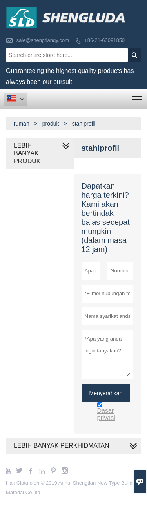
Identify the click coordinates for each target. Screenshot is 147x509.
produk (50, 123)
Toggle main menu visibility (137, 96)
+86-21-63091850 (104, 40)
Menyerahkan (106, 393)
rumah (21, 123)
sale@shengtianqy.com (42, 40)
